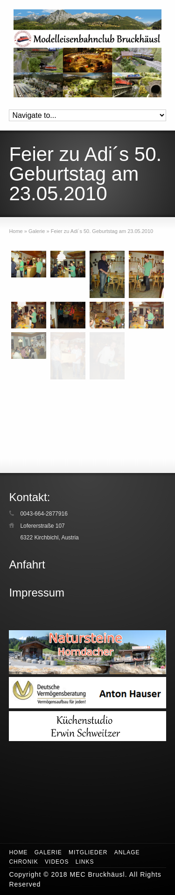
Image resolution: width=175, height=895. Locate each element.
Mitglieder (88, 852)
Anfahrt (27, 564)
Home (18, 852)
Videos (57, 862)
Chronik (23, 862)
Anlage (127, 852)
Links (85, 862)
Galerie (48, 852)
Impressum (36, 592)
